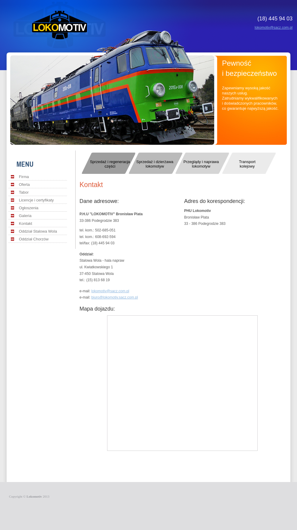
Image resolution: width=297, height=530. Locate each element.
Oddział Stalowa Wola (38, 231)
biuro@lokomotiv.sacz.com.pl (114, 297)
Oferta (24, 184)
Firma (24, 176)
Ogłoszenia (28, 208)
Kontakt (25, 223)
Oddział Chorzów (34, 239)
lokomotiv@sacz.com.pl (273, 27)
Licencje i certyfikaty (36, 200)
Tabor (24, 192)
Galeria (25, 215)
